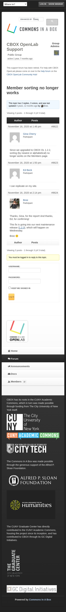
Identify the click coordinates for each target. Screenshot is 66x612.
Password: (14, 277)
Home (14, 351)
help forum (46, 71)
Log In (11, 297)
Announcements (20, 366)
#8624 (54, 192)
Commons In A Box (40, 599)
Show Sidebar (56, 4)
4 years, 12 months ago (26, 106)
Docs (14, 374)
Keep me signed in (20, 288)
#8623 (54, 162)
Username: (14, 266)
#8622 (54, 126)
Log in (43, 4)
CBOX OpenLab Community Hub (22, 74)
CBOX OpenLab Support (22, 47)
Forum (14, 358)
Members (18, 381)
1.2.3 (21, 227)
